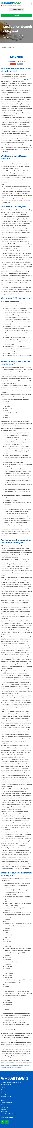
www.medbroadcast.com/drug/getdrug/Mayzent (11, 1067)
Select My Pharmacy (16, 10)
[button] (31, 4)
